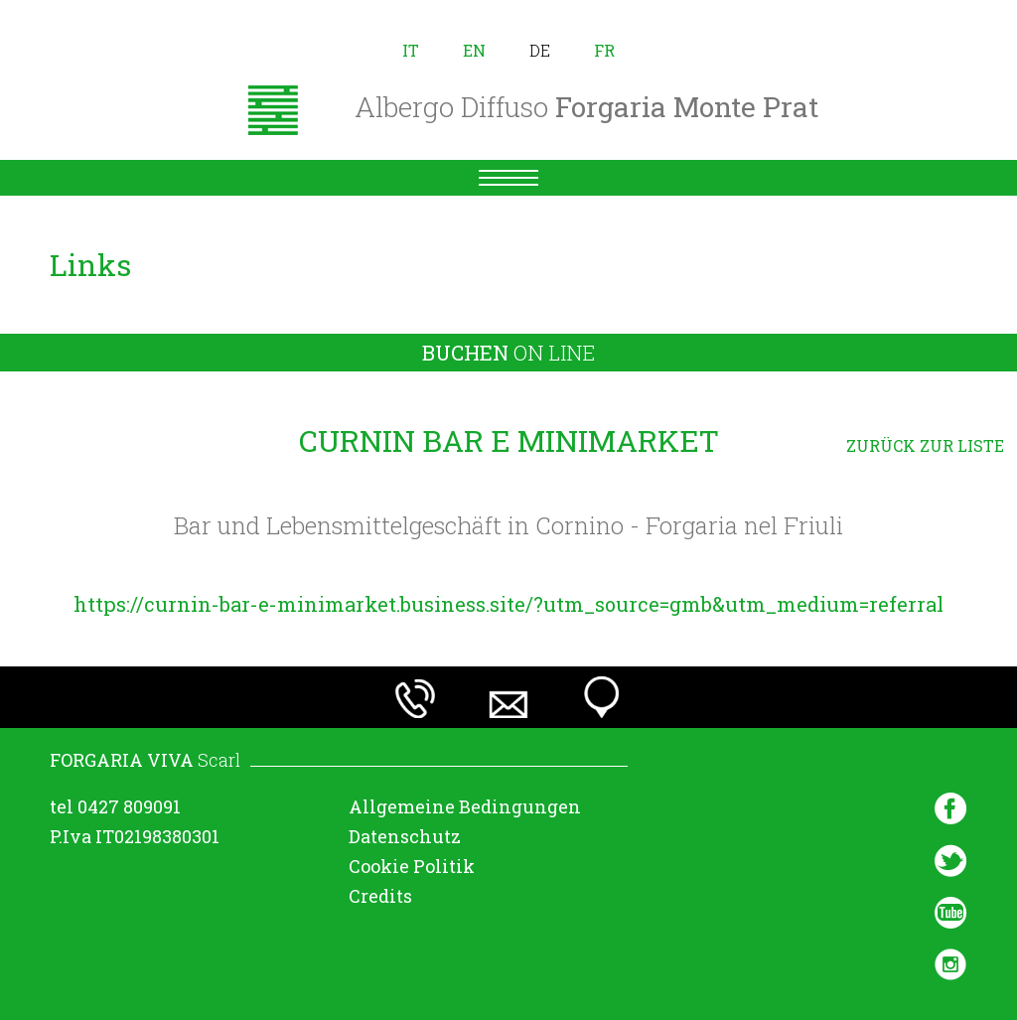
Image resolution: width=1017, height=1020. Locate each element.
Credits (380, 896)
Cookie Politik (412, 866)
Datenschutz (405, 836)
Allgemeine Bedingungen (465, 806)
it (410, 50)
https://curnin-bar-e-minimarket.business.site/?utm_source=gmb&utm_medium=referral (508, 604)
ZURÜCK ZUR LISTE (925, 445)
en (474, 50)
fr (604, 50)
